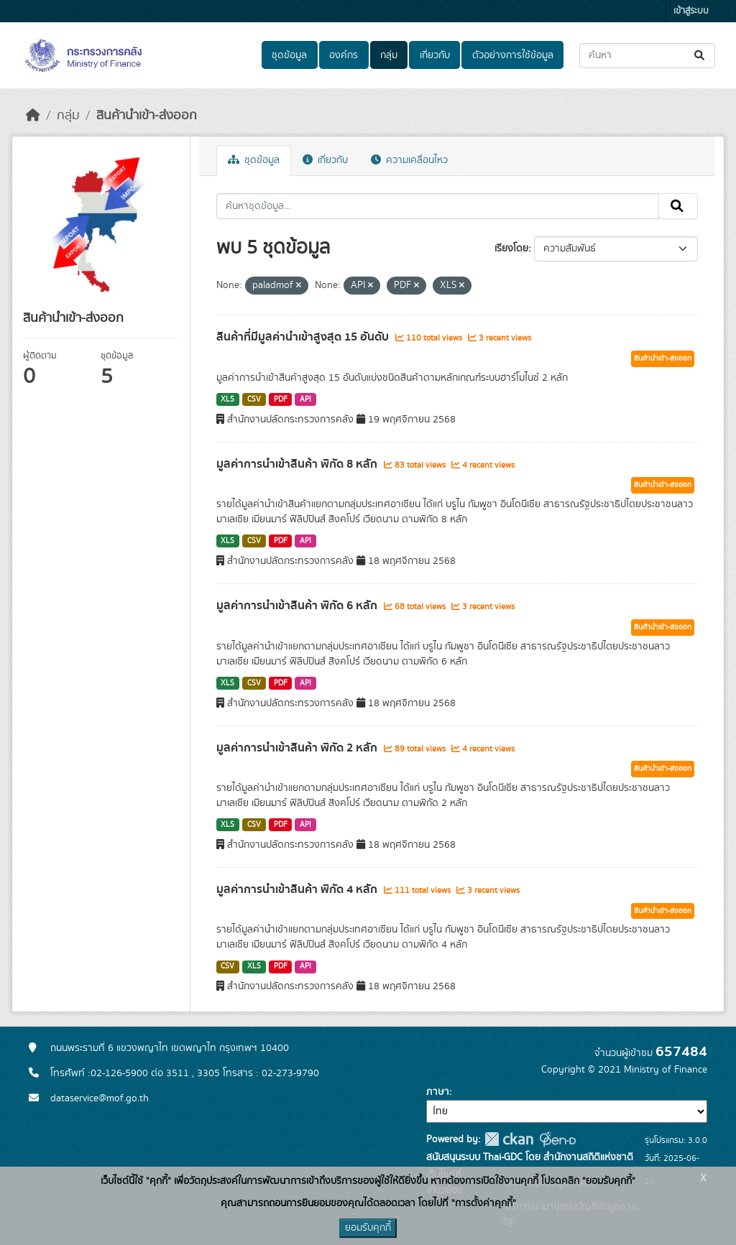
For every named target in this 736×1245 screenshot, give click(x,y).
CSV (254, 399)
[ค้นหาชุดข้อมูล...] (647, 55)
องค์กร (343, 55)
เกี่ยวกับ (435, 55)
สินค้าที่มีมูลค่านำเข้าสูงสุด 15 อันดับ (304, 337)
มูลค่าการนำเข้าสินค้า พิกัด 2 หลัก (298, 748)
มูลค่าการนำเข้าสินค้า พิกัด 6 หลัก (298, 605)
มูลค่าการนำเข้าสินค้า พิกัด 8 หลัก (298, 464)
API (305, 399)
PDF (281, 399)
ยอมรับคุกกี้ (368, 1228)
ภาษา (437, 1092)
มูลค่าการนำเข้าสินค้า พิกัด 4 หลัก (298, 889)
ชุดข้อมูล (289, 55)
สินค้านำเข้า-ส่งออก (146, 115)
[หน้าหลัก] (33, 115)
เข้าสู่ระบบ (691, 11)
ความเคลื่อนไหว (409, 160)
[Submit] (700, 55)
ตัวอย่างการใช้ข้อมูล (512, 55)
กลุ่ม (388, 55)
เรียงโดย (511, 248)
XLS (227, 399)
